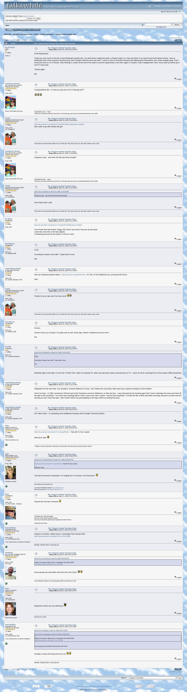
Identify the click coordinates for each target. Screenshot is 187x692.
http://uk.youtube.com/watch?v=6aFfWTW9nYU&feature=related (59, 124)
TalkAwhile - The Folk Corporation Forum (18, 34)
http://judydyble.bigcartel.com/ (54, 489)
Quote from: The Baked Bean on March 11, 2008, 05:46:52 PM (53, 460)
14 (23, 40)
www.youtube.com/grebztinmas (73, 275)
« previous (173, 38)
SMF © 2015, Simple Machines (101, 686)
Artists (36, 34)
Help (16, 29)
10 (13, 40)
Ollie (7, 426)
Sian (7, 589)
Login (29, 29)
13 (21, 40)
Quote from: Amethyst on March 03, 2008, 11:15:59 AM (51, 191)
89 (27, 40)
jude (7, 454)
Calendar (22, 29)
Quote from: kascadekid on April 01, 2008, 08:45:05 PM (51, 558)
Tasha (7, 118)
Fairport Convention (47, 34)
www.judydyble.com (58, 488)
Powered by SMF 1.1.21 (84, 686)
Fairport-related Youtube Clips (66, 34)
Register (36, 29)
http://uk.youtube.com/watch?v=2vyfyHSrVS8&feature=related (58, 225)
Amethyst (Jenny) (12, 84)
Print (178, 40)
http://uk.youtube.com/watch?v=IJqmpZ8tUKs (51, 432)
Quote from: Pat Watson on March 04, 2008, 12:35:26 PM (52, 352)
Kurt (7, 494)
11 (15, 40)
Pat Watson (10, 244)
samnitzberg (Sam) (13, 268)
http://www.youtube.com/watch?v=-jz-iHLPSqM (52, 536)
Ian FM (8, 347)
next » (179, 38)
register (31, 16)
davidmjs (9, 553)
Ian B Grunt (10, 47)
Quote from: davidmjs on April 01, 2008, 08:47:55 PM (51, 630)
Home (10, 29)
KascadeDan (10, 528)
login (25, 16)
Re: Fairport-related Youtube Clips (62, 48)
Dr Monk (8, 219)
